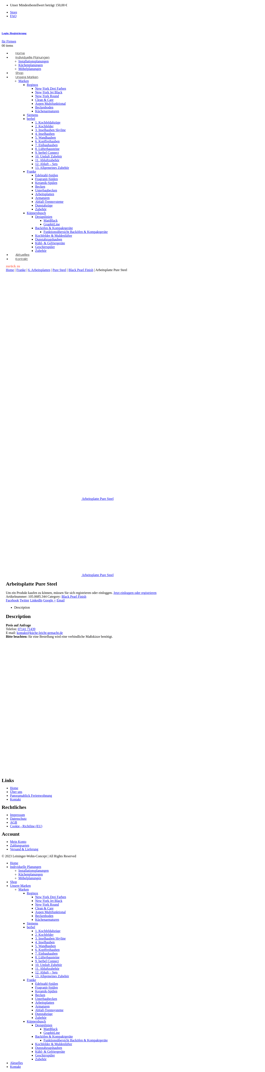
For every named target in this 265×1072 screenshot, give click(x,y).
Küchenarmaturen (47, 111)
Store (13, 12)
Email (61, 600)
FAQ (13, 16)
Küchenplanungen (30, 65)
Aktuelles (16, 1063)
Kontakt (21, 259)
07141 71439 (26, 629)
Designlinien (43, 217)
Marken (23, 81)
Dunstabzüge (44, 205)
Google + (49, 600)
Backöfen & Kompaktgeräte (54, 228)
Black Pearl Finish (80, 270)
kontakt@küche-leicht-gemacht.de (40, 633)
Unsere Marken (26, 77)
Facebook (12, 600)
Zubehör (40, 209)
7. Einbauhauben (46, 145)
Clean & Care (44, 100)
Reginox (32, 85)
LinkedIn (36, 600)
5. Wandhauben (45, 137)
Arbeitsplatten (44, 194)
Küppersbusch (36, 213)
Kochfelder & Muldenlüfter (53, 235)
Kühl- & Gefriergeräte (50, 243)
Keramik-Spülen (46, 183)
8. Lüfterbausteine (47, 149)
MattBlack (51, 220)
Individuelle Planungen (32, 57)
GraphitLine (52, 224)
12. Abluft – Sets (46, 164)
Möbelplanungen (29, 878)
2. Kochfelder (44, 126)
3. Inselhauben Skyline (50, 130)
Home (10, 270)
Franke (31, 171)
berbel (31, 118)
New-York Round (47, 96)
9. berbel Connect (47, 152)
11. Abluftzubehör (47, 160)
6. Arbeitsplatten (39, 270)
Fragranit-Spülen (46, 179)
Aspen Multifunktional (50, 103)
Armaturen (42, 198)
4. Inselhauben (45, 134)
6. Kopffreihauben (47, 141)
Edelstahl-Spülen (46, 175)
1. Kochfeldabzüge (47, 122)
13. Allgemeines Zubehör (52, 167)
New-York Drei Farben (50, 88)
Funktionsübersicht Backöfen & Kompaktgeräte (76, 232)
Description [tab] (22, 607)
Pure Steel (59, 270)
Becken (40, 186)
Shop (13, 882)
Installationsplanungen (33, 61)
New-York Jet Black (48, 92)
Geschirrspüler (45, 247)
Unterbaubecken (46, 190)
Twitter (24, 600)
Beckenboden (44, 107)
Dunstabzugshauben (48, 239)
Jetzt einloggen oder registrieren (135, 593)
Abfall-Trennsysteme (49, 201)
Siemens (32, 115)
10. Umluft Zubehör (48, 156)
